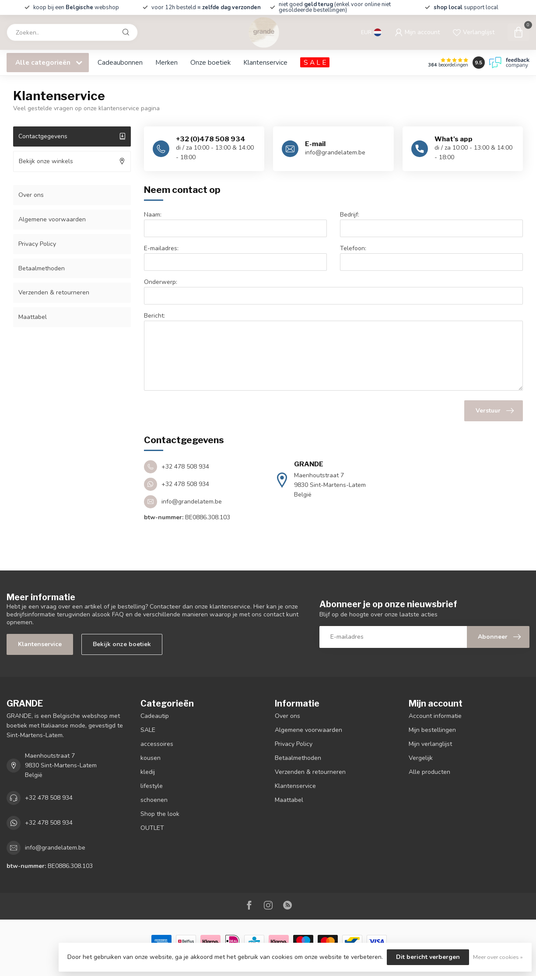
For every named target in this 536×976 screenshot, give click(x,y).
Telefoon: (353, 248)
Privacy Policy (37, 244)
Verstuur (495, 410)
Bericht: (154, 315)
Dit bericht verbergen (428, 957)
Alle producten (429, 772)
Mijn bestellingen (432, 730)
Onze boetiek (210, 62)
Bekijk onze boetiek (122, 644)
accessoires (156, 744)
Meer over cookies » (498, 957)
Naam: (152, 214)
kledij (147, 772)
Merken (166, 62)
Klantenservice (265, 62)
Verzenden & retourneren (53, 292)
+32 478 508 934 (49, 798)
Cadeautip (154, 716)
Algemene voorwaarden (52, 219)
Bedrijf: (349, 214)
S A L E (315, 62)
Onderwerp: (160, 282)
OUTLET (152, 828)
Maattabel (32, 317)
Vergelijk (421, 758)
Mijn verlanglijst (430, 744)
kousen (150, 758)
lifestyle (151, 786)
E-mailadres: (161, 248)
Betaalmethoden (41, 268)
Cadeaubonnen (120, 62)
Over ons (31, 195)
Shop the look (159, 814)
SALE (147, 730)
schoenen (154, 800)
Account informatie (435, 716)
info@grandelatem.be (55, 847)
